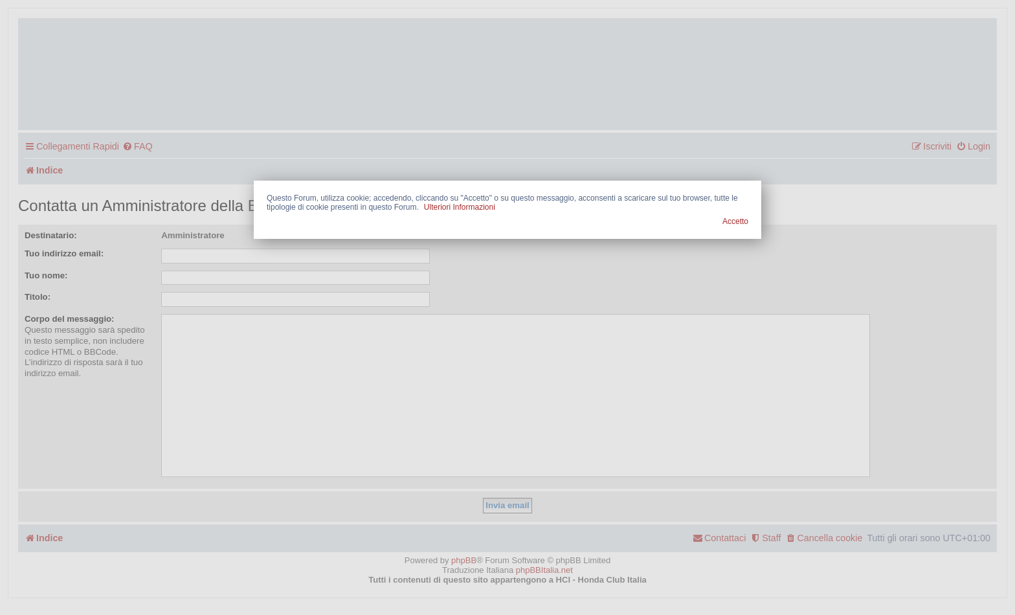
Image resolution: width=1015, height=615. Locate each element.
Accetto (735, 221)
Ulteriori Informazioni (459, 207)
